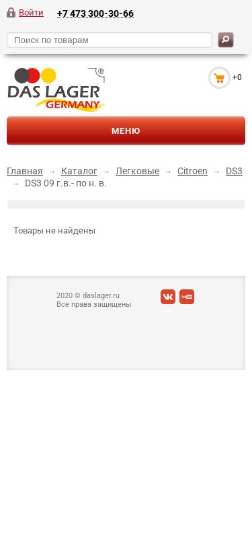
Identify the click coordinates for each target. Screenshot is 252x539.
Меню (126, 131)
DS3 (234, 171)
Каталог (79, 171)
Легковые (137, 171)
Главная (25, 171)
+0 (237, 77)
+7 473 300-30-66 (95, 13)
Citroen (192, 171)
